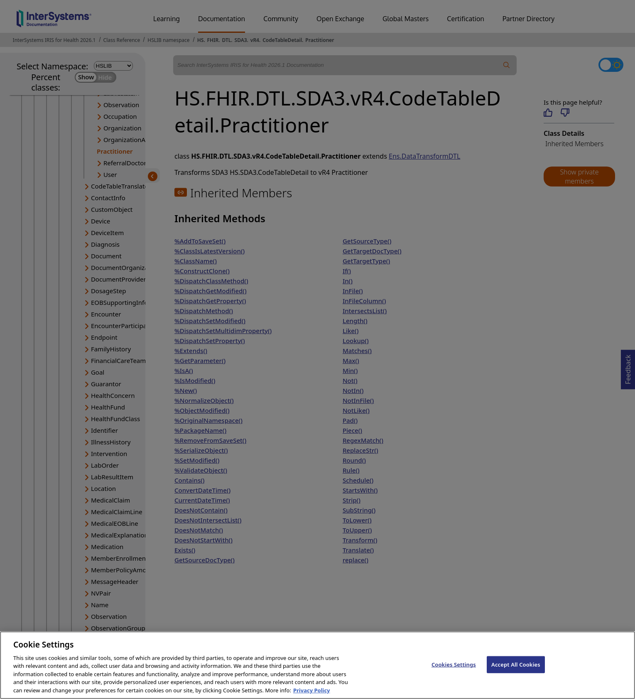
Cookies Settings (454, 672)
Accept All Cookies (515, 672)
